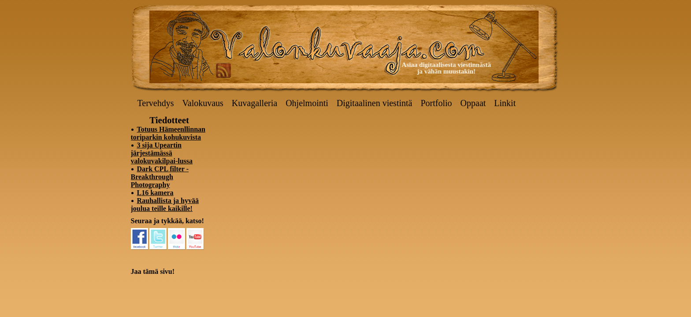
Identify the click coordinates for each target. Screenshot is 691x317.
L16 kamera (155, 192)
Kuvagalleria (254, 103)
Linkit (505, 103)
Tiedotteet (169, 120)
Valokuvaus (202, 103)
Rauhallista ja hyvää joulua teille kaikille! (165, 204)
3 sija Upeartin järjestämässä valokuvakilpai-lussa (162, 153)
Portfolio (436, 103)
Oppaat (473, 103)
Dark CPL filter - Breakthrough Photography (160, 176)
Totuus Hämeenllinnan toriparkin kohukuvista (168, 133)
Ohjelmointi (307, 103)
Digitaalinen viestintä (374, 103)
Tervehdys (155, 103)
